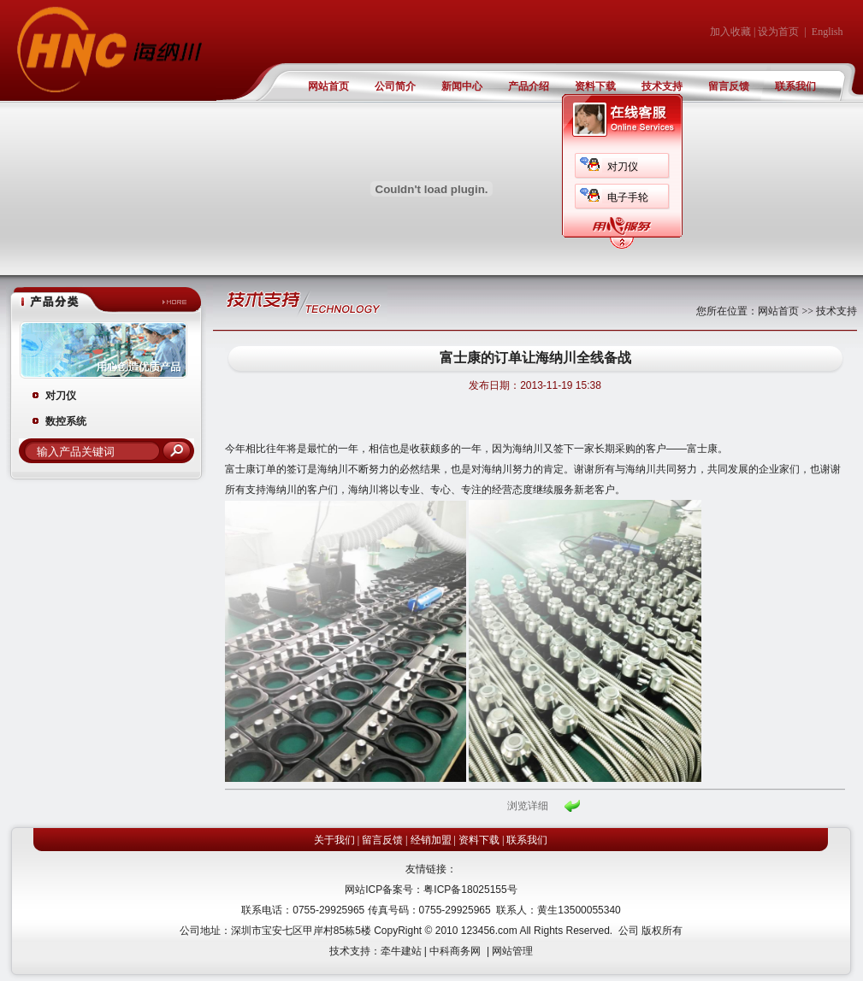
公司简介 (395, 86)
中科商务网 (455, 951)
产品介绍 (528, 86)
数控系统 (65, 421)
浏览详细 (527, 806)
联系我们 (795, 86)
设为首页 (778, 32)
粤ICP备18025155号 (470, 890)
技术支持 (662, 86)
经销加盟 (431, 840)
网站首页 (328, 86)
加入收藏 (730, 32)
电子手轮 (627, 197)
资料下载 (595, 86)
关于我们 (334, 840)
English (827, 32)
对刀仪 (622, 167)
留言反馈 (728, 86)
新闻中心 (461, 86)
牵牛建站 (401, 951)
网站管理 (512, 951)
